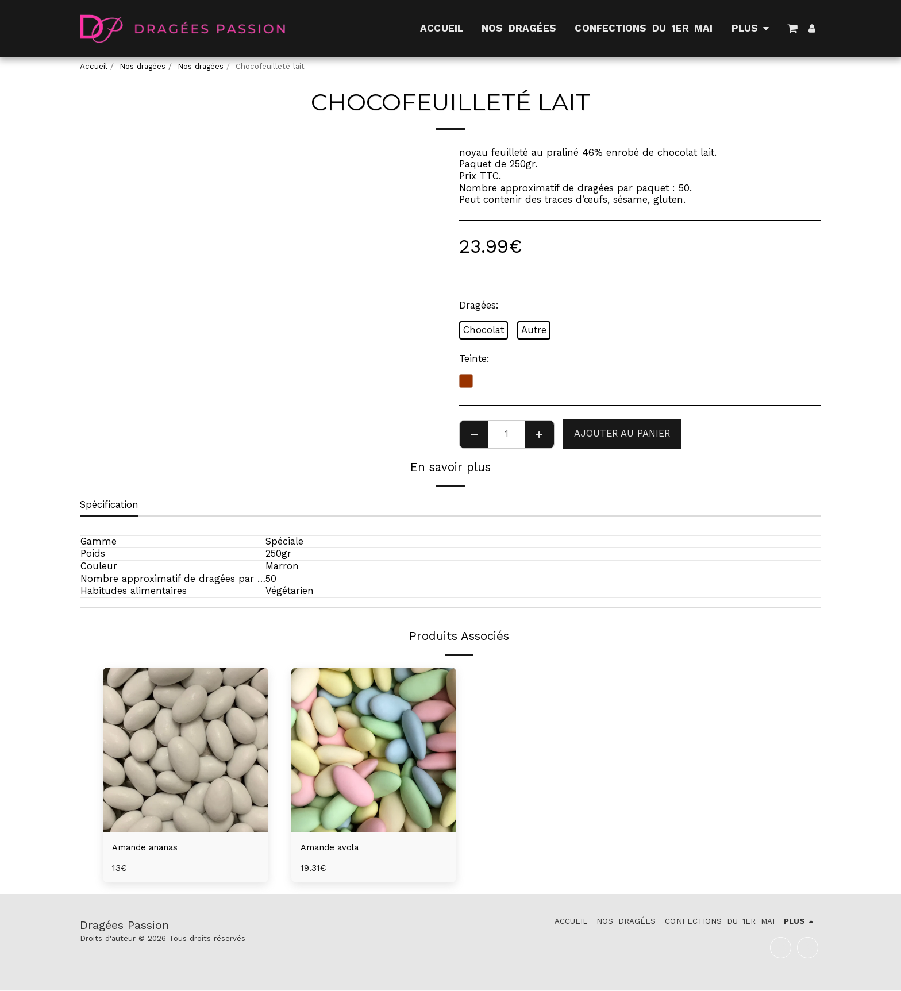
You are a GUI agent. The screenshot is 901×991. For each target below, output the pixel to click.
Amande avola (334, 848)
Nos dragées (142, 66)
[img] (185, 750)
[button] (792, 28)
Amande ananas (149, 848)
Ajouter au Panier (622, 433)
